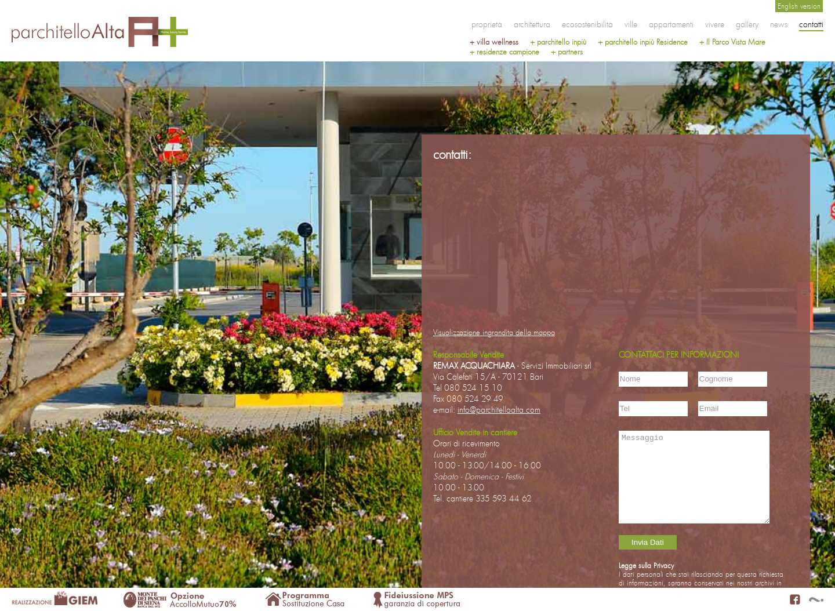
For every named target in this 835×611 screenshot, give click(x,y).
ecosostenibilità (587, 24)
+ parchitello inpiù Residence (643, 42)
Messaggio (694, 477)
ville (631, 24)
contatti (811, 24)
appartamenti (671, 24)
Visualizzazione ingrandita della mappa (494, 332)
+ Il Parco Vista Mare (732, 42)
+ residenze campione (504, 52)
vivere (714, 24)
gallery (747, 24)
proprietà (486, 24)
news (778, 24)
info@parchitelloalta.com (499, 409)
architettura (532, 24)
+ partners (567, 52)
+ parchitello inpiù (558, 42)
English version (799, 6)
